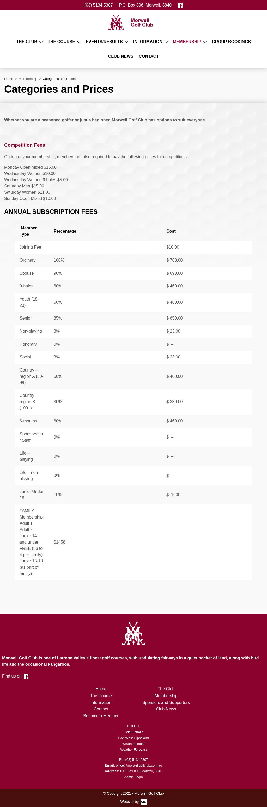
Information (147, 41)
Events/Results (104, 41)
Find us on (15, 676)
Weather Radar (133, 744)
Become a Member (100, 716)
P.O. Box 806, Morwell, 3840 (145, 5)
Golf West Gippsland (133, 738)
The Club (26, 41)
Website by (129, 801)
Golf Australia (133, 732)
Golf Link (133, 726)
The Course (61, 41)
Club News (121, 56)
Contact (149, 56)
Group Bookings (231, 41)
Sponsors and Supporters (166, 702)
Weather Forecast (133, 749)
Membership (187, 41)
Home (101, 689)
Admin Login (133, 777)
